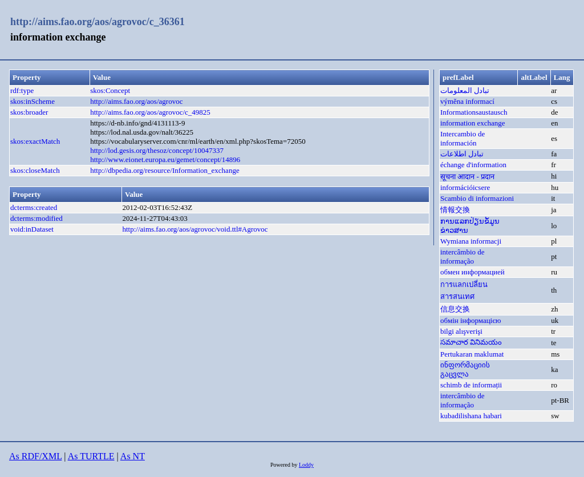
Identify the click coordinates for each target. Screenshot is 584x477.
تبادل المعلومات (464, 90)
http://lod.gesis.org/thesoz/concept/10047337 (157, 150)
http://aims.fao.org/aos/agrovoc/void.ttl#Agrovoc (194, 229)
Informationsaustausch (474, 112)
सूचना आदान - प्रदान (467, 176)
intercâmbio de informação (462, 256)
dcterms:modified (36, 218)
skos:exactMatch (35, 141)
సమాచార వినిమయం (471, 342)
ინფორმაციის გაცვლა (465, 369)
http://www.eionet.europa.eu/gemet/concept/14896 (165, 159)
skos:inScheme (32, 101)
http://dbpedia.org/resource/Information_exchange (164, 170)
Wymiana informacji (470, 241)
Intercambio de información (462, 138)
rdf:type (22, 90)
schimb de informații (471, 385)
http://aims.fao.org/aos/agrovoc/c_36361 (97, 21)
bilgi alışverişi (461, 331)
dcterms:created (33, 207)
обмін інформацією (470, 320)
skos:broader (29, 112)
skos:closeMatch (35, 170)
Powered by (284, 465)
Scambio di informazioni (477, 198)
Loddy (306, 465)
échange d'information (473, 164)
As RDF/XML (35, 456)
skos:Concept (110, 90)
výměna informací (467, 101)
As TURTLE (91, 456)
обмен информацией (472, 272)
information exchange (472, 123)
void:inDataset (32, 229)
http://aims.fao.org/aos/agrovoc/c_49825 (150, 112)
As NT (132, 456)
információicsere (465, 187)
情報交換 (455, 209)
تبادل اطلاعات (462, 153)
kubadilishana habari (471, 415)
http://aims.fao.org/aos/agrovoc (136, 101)
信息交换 (455, 309)
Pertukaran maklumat (472, 354)
